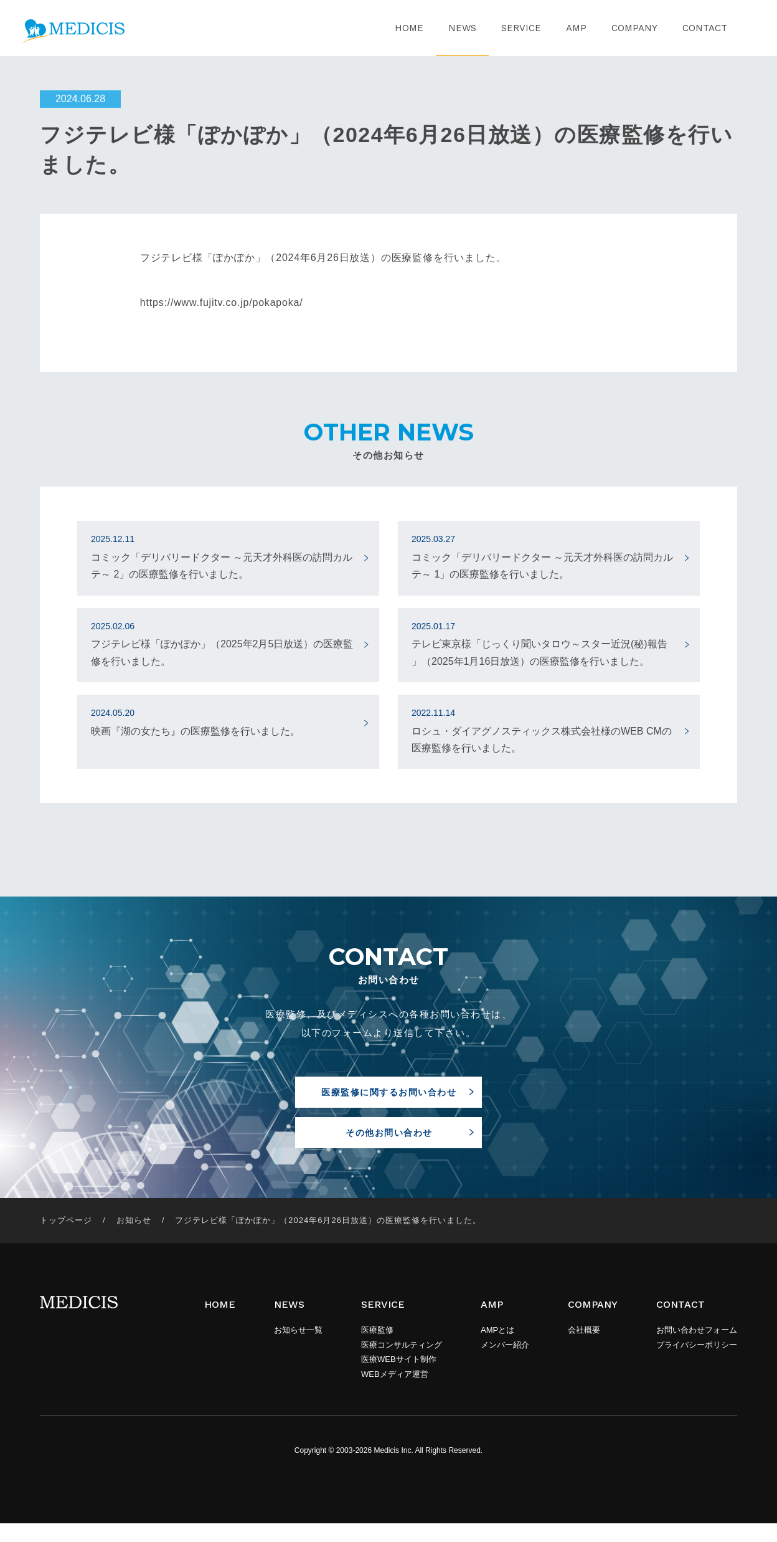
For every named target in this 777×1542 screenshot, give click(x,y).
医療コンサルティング (401, 1363)
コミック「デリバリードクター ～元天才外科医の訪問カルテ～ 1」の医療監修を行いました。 (543, 555)
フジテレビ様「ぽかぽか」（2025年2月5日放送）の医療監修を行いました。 (222, 643)
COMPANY (634, 28)
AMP (576, 28)
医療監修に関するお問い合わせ (389, 1095)
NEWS (462, 28)
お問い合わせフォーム (696, 1348)
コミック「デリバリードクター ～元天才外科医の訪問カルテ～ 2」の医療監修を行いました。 (222, 555)
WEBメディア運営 (394, 1392)
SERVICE (521, 28)
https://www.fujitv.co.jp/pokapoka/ (221, 302)
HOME (409, 28)
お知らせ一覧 (298, 1348)
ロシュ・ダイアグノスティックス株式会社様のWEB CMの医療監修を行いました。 (543, 729)
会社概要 (584, 1348)
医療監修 (377, 1348)
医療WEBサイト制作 (398, 1378)
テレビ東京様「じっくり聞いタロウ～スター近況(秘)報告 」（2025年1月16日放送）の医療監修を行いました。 (543, 643)
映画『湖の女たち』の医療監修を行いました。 (222, 721)
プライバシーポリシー (696, 1363)
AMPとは (497, 1348)
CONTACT (704, 28)
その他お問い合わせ (389, 1148)
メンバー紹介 (505, 1363)
